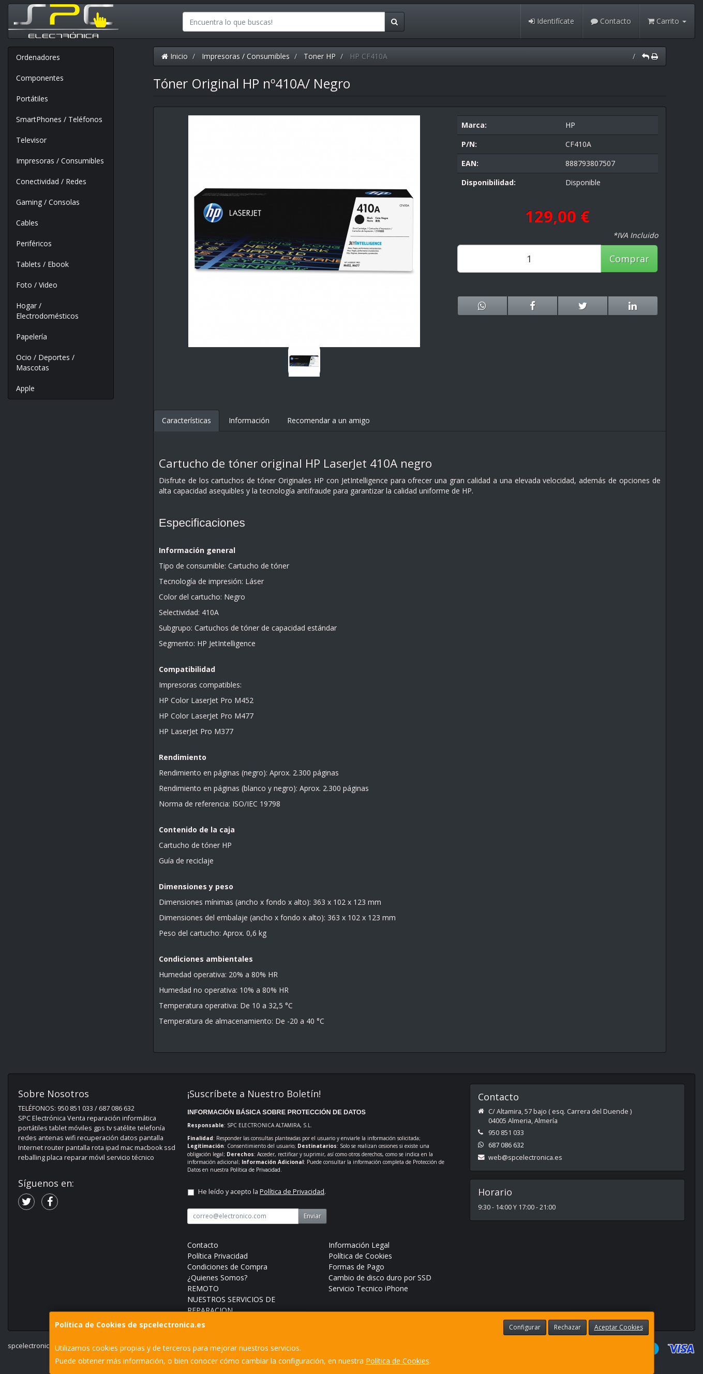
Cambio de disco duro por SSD (379, 1277)
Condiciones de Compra (227, 1267)
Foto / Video (36, 285)
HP (570, 125)
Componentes (40, 78)
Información (249, 420)
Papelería (31, 336)
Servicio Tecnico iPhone (368, 1288)
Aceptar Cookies (618, 1327)
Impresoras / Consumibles (60, 161)
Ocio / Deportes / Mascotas (45, 362)
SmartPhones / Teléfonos (59, 119)
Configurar (525, 1327)
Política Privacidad (217, 1256)
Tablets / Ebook (42, 264)
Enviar (312, 1216)
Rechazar (567, 1327)
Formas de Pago (356, 1267)
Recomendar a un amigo (328, 420)
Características (186, 420)
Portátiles (32, 98)
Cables (27, 223)
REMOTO (203, 1288)
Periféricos (34, 243)
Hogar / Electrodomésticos (47, 311)
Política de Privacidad (255, 1169)
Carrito (667, 21)
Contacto (611, 21)
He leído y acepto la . (262, 1191)
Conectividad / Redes (51, 181)
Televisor (31, 140)
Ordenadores (38, 57)
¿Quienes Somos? (217, 1277)
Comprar (629, 258)
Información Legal (359, 1245)
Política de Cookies (397, 1361)
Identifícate (551, 21)
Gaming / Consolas (48, 202)
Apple (25, 388)
